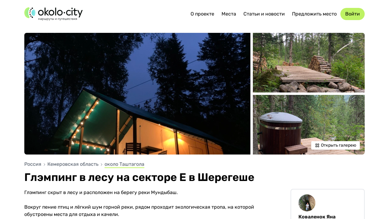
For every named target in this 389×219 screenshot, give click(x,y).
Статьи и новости (264, 14)
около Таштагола (124, 164)
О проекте (202, 14)
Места (229, 14)
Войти (352, 14)
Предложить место (314, 14)
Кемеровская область (73, 164)
